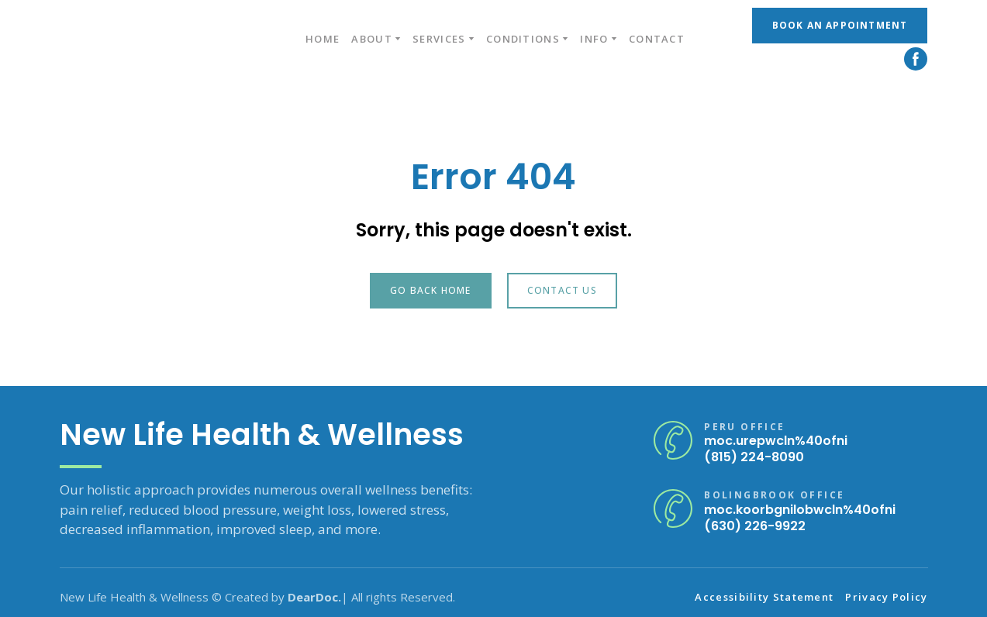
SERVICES (438, 39)
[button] (840, 25)
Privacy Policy (886, 597)
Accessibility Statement (764, 597)
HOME (322, 39)
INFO (594, 39)
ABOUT (371, 39)
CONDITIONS (523, 39)
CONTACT (657, 39)
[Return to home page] (149, 39)
